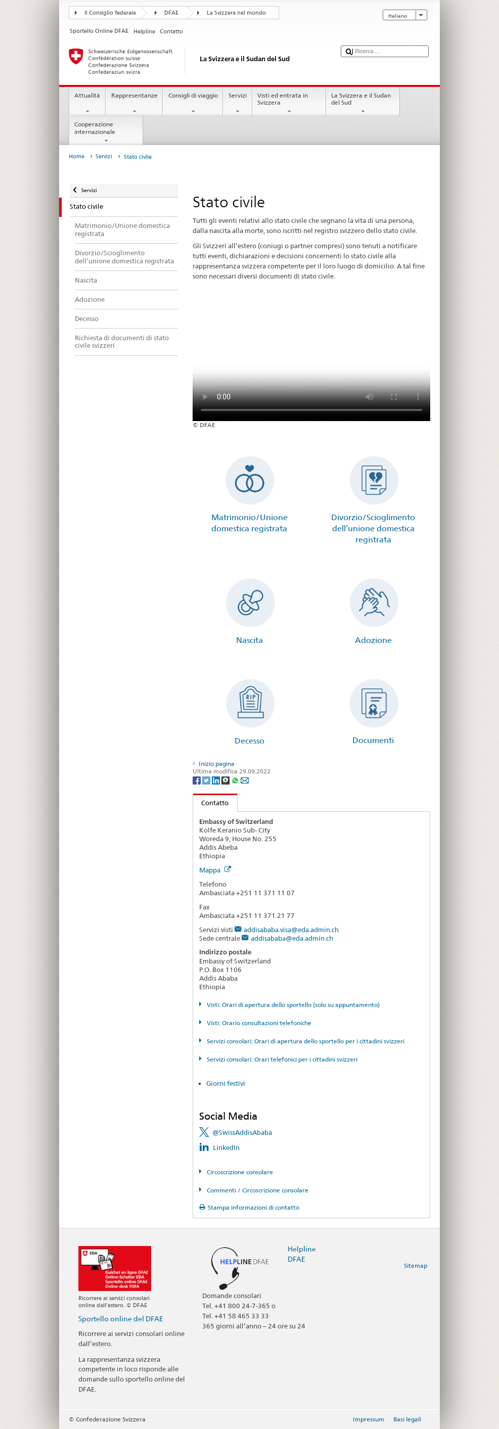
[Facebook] (197, 779)
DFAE (171, 13)
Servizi (237, 103)
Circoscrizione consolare (239, 1172)
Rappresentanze (134, 103)
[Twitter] (207, 779)
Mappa (215, 870)
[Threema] (226, 779)
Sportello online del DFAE (120, 1318)
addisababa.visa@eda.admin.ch (291, 930)
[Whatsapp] (236, 779)
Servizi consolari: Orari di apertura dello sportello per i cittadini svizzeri (304, 1041)
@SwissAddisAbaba (242, 1132)
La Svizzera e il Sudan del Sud (363, 103)
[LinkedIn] (216, 779)
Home (76, 156)
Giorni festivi (225, 1083)
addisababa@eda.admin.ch (292, 938)
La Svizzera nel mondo (236, 13)
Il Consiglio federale (110, 13)
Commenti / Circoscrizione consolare (256, 1190)
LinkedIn (226, 1147)
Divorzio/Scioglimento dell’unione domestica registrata (373, 528)
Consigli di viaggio (192, 103)
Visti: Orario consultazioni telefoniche (258, 1023)
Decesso (249, 741)
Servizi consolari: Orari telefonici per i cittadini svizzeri (281, 1059)
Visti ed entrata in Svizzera (289, 103)
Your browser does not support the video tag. (311, 361)
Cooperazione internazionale (106, 132)
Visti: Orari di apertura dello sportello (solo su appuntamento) (292, 1004)
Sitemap (415, 1265)
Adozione (373, 640)
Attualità (87, 103)
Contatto (211, 803)
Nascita (249, 640)
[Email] (245, 779)
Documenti (373, 740)
